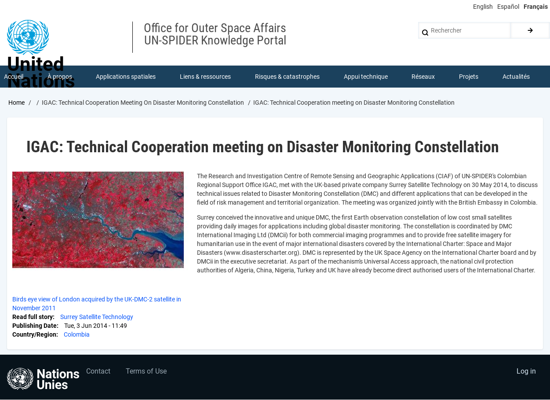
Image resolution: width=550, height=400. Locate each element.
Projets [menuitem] (468, 76)
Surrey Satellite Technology (96, 316)
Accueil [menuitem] (13, 76)
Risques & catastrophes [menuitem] (287, 76)
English (483, 6)
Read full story (32, 316)
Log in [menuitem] (526, 371)
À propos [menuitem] (59, 76)
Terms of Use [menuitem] (146, 371)
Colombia (77, 334)
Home (16, 102)
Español (508, 6)
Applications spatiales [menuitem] (126, 76)
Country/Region (34, 334)
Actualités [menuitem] (516, 76)
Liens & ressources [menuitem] (205, 76)
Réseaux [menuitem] (423, 76)
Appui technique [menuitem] (366, 76)
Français (536, 6)
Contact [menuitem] (98, 371)
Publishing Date (34, 325)
